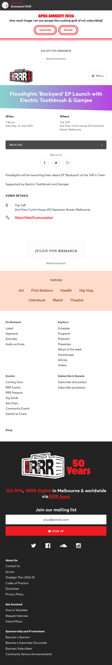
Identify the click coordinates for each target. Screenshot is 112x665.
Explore (63, 322)
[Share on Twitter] (56, 162)
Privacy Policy (15, 594)
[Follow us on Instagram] (78, 546)
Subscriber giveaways (72, 387)
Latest (9, 328)
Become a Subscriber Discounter (26, 643)
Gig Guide (12, 398)
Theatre (76, 299)
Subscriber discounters (72, 382)
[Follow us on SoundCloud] (63, 546)
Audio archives (15, 344)
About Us (11, 560)
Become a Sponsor (18, 637)
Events (10, 376)
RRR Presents (14, 392)
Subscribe (45, 30)
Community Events (18, 408)
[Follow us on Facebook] (48, 546)
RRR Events (13, 387)
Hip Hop (86, 290)
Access (10, 572)
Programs (64, 333)
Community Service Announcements (29, 654)
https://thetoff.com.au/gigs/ (34, 217)
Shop (9, 430)
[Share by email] (67, 162)
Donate (68, 30)
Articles (62, 360)
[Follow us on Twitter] (33, 545)
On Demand (13, 322)
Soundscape (66, 355)
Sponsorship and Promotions (25, 631)
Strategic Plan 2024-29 (20, 577)
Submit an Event (16, 414)
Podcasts (64, 339)
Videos (62, 365)
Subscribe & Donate (71, 376)
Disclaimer (12, 588)
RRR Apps (59, 496)
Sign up (56, 531)
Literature (37, 299)
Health (66, 290)
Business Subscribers (19, 648)
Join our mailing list (56, 510)
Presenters (64, 344)
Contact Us (13, 566)
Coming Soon (14, 382)
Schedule (64, 328)
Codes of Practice (17, 583)
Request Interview (17, 616)
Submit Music (14, 621)
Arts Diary (12, 403)
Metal (58, 299)
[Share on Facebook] (44, 162)
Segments (12, 333)
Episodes (11, 339)
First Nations (42, 290)
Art (21, 290)
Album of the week (70, 349)
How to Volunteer (16, 610)
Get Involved (14, 604)
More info (56, 144)
